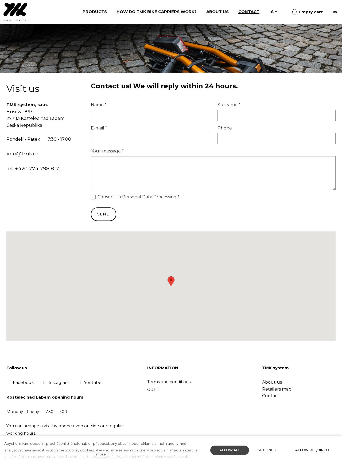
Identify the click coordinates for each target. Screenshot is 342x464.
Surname (228, 105)
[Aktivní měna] (274, 12)
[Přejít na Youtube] (90, 382)
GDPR (153, 389)
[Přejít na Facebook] (20, 382)
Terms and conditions (169, 381)
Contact (270, 396)
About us (272, 382)
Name (99, 105)
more (101, 454)
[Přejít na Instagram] (55, 382)
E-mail (99, 128)
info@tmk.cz (22, 154)
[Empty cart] (307, 12)
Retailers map (277, 389)
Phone (224, 128)
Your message (107, 151)
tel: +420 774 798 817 (32, 169)
